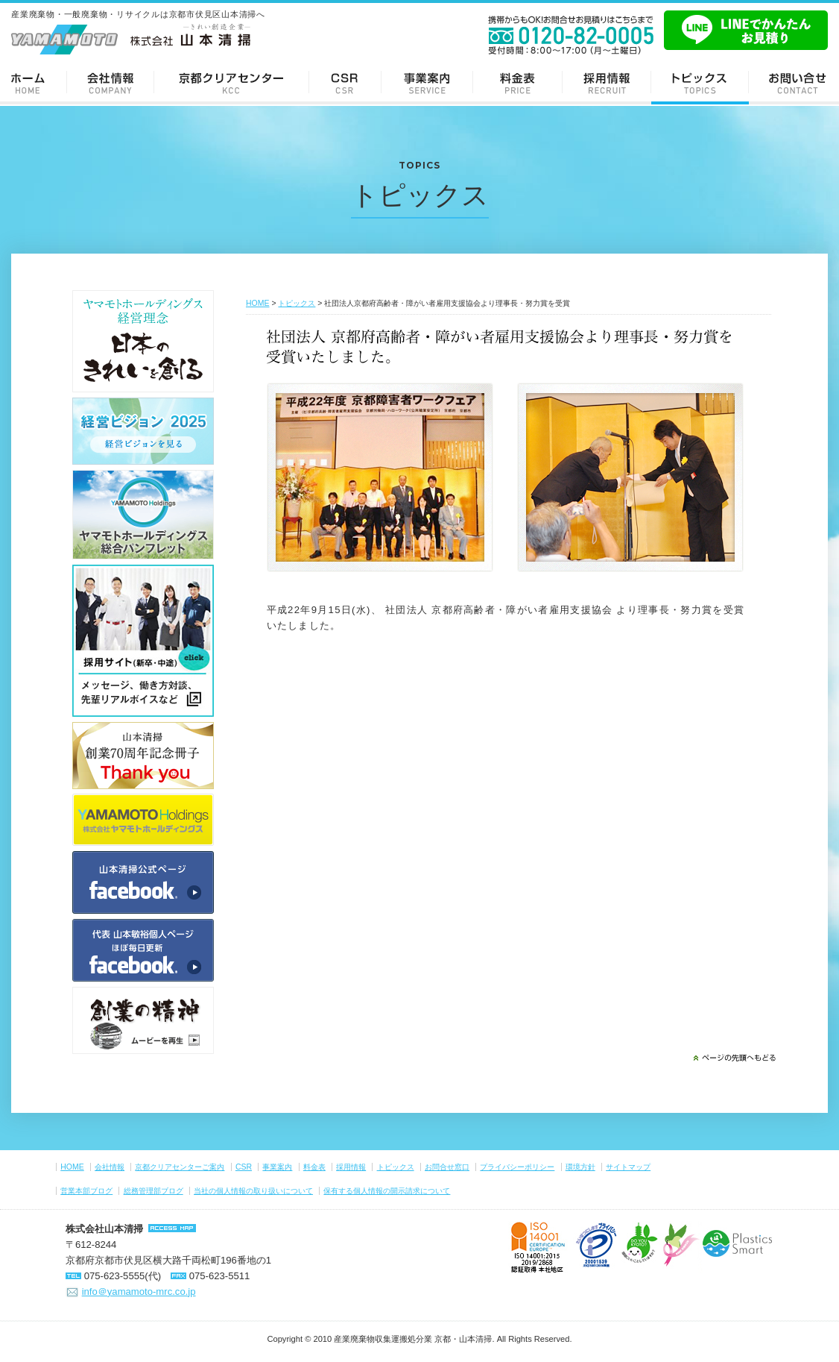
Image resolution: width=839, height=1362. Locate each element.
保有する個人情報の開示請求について (386, 1191)
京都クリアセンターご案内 (231, 82)
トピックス (700, 82)
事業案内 (427, 82)
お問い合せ (794, 82)
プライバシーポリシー (517, 1167)
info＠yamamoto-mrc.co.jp (139, 1291)
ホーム (33, 82)
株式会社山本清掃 (104, 1228)
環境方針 (580, 1167)
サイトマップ (628, 1167)
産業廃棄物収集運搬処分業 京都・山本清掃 (413, 1338)
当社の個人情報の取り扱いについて (253, 1191)
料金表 (518, 82)
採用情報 (607, 82)
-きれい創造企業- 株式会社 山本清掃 (130, 38)
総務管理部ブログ (153, 1191)
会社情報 (110, 82)
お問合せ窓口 (447, 1167)
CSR (345, 82)
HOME (257, 303)
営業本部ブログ (86, 1191)
